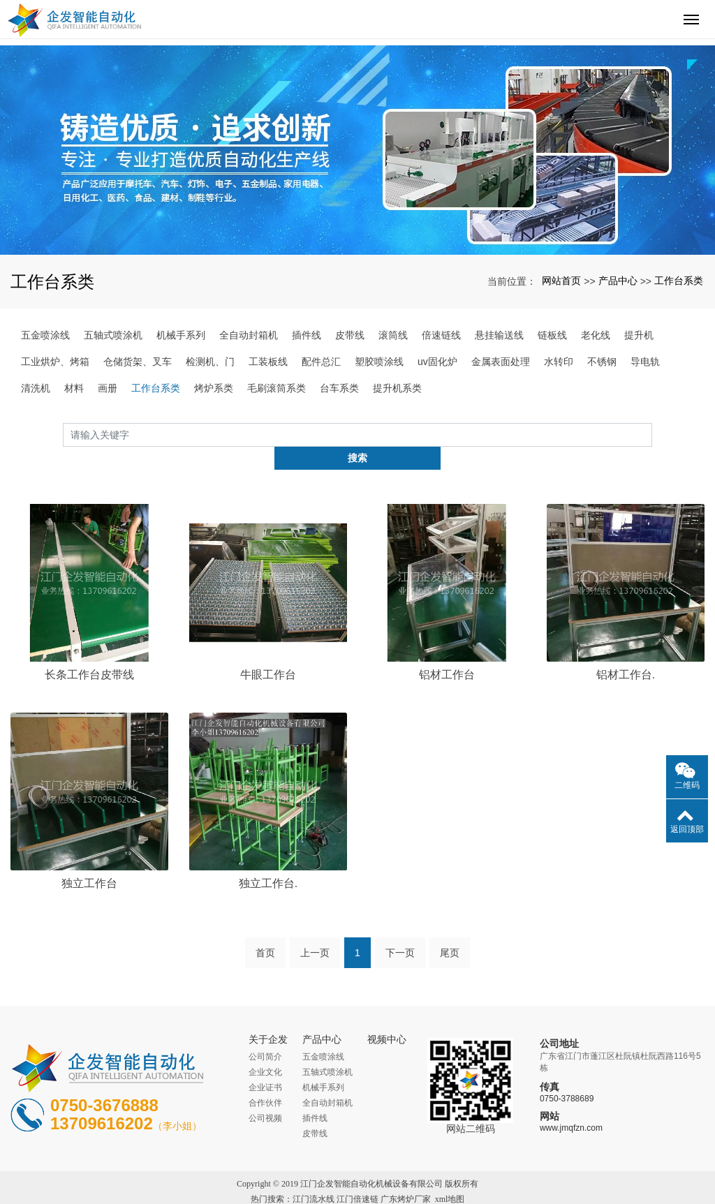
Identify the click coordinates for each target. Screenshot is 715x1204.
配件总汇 (321, 361)
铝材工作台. (625, 651)
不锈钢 (602, 361)
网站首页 (561, 280)
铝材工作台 (447, 651)
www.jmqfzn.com (571, 1104)
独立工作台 (89, 859)
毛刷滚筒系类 (276, 388)
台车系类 (339, 388)
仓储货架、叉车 (137, 361)
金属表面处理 (500, 361)
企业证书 (265, 1064)
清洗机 (35, 388)
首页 (265, 929)
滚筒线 (393, 335)
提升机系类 (397, 388)
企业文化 (265, 1049)
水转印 (558, 361)
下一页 (400, 929)
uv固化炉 (437, 361)
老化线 (595, 335)
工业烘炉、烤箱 (55, 361)
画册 (107, 388)
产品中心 (617, 280)
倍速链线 (441, 335)
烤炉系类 (213, 388)
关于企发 (268, 1016)
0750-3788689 (567, 1075)
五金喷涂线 (45, 335)
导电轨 (645, 361)
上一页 (315, 929)
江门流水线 (313, 1176)
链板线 (552, 335)
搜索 (652, 434)
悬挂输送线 (499, 335)
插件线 (306, 335)
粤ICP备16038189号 (358, 1191)
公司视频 (265, 1095)
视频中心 (386, 1016)
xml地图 (450, 1176)
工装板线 (268, 361)
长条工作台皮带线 (89, 651)
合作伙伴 (265, 1080)
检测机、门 (210, 361)
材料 (74, 388)
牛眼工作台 (268, 651)
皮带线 (349, 335)
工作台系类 (678, 280)
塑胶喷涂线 (379, 361)
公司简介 (265, 1034)
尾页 (449, 929)
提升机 (639, 335)
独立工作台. (268, 859)
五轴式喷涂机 (113, 335)
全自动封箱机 (248, 335)
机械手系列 (180, 335)
